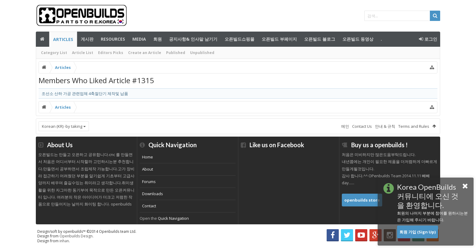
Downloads (152, 193)
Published (175, 52)
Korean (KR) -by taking (62, 126)
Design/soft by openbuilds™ (86, 231)
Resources (113, 39)
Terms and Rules (413, 126)
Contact (149, 206)
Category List (54, 52)
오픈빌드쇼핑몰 (239, 39)
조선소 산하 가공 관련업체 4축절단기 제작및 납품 (85, 93)
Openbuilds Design (76, 236)
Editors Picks (110, 52)
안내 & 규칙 (385, 126)
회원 (157, 39)
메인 (42, 39)
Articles (63, 39)
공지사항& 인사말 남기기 (193, 39)
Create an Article (144, 52)
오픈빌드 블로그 (319, 39)
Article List (82, 52)
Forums (149, 181)
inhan (64, 240)
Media (139, 39)
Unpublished (202, 52)
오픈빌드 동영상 (357, 39)
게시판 (87, 39)
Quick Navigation (173, 218)
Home (147, 157)
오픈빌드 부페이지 (279, 39)
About (147, 169)
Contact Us (362, 126)
